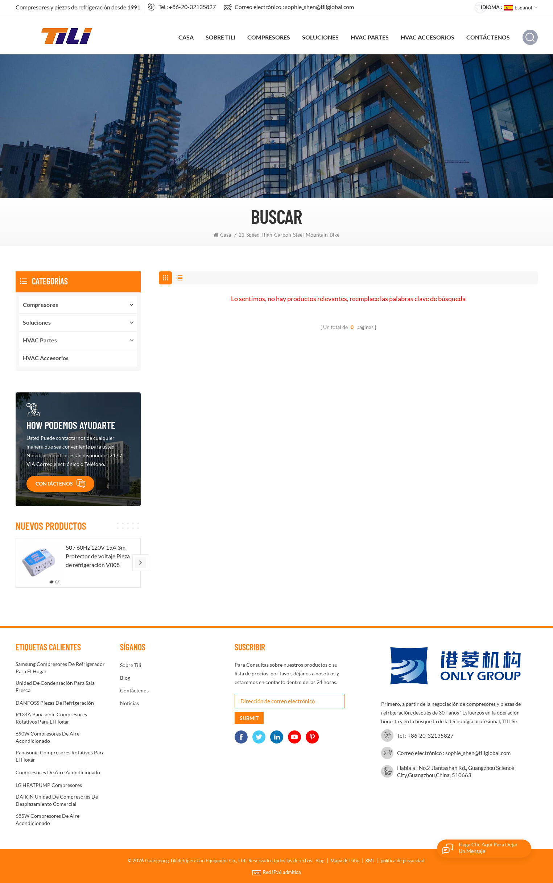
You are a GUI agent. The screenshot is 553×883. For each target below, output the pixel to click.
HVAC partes (370, 37)
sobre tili (220, 37)
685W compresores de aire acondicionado (47, 819)
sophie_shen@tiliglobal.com (319, 6)
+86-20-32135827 (192, 6)
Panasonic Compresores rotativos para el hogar (60, 756)
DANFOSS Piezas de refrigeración (55, 703)
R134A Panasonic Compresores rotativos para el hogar (51, 718)
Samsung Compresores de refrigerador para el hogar (60, 667)
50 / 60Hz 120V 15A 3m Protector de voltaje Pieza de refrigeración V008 (98, 556)
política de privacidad (402, 860)
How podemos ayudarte (70, 425)
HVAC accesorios (427, 37)
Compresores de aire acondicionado (58, 772)
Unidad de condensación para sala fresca (55, 686)
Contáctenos (488, 37)
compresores (268, 37)
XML (370, 860)
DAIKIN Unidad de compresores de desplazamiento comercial (57, 800)
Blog (125, 678)
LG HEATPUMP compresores (49, 785)
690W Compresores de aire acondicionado (47, 737)
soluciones (320, 37)
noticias (129, 703)
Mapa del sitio (344, 860)
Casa (186, 37)
